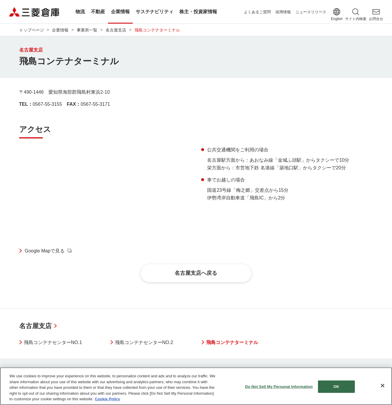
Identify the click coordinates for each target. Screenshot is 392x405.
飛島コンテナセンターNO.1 (53, 342)
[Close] (382, 385)
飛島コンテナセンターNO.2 (144, 342)
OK (336, 386)
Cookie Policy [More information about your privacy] (107, 399)
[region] (196, 386)
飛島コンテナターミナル (232, 342)
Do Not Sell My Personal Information (279, 386)
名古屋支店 (35, 326)
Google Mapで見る (45, 250)
